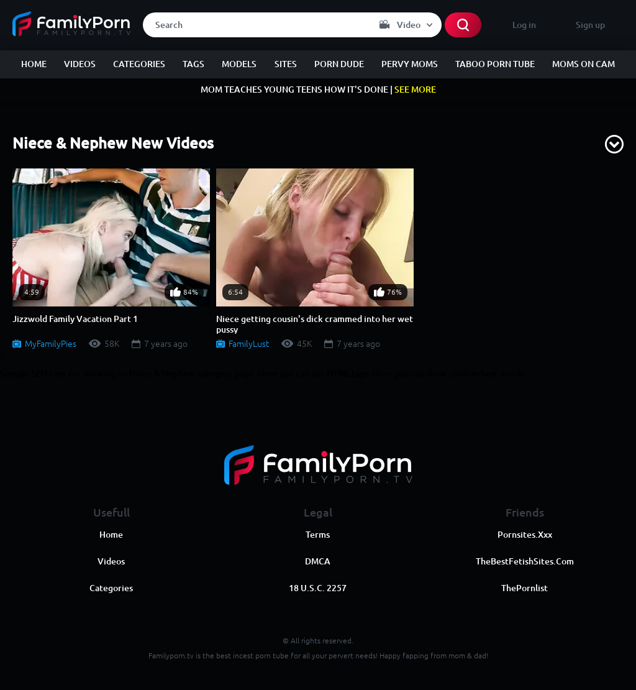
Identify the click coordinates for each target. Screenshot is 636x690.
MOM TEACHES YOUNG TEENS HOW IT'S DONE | (318, 89)
